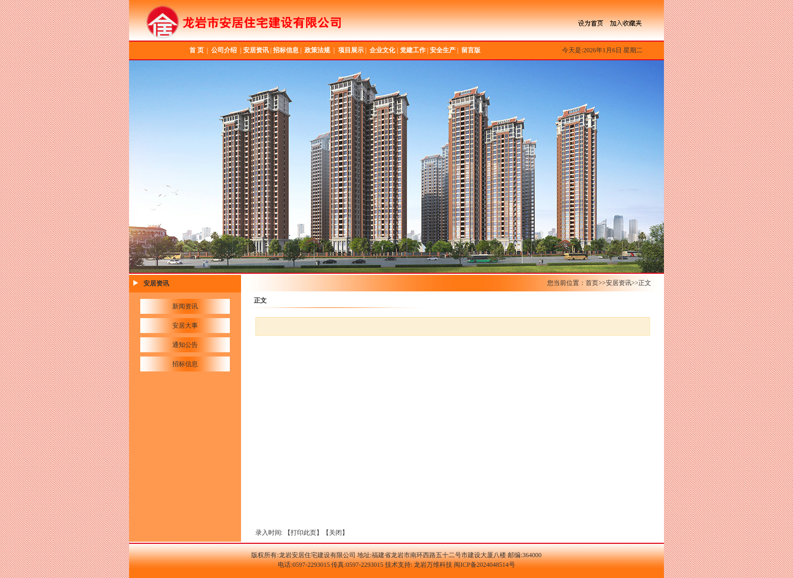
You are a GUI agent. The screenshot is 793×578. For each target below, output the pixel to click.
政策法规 (317, 50)
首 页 (196, 50)
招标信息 (286, 50)
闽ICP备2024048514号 (484, 564)
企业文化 (382, 50)
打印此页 (303, 532)
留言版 (470, 50)
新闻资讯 (185, 306)
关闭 (335, 532)
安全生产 (442, 50)
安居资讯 (256, 50)
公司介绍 (224, 50)
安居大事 (185, 325)
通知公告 (185, 345)
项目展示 (351, 50)
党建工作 (413, 50)
